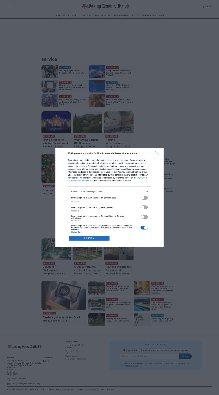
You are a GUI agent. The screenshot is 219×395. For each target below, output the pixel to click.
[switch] (144, 198)
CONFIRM (89, 238)
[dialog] (109, 197)
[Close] (157, 153)
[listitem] (109, 191)
